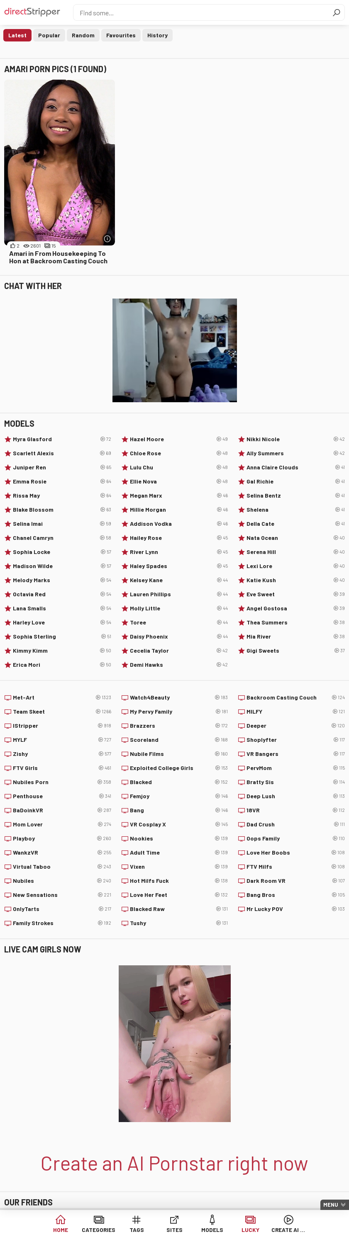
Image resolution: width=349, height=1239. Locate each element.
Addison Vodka (179, 524)
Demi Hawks (179, 665)
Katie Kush (295, 580)
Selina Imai (62, 524)
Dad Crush (295, 824)
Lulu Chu (179, 467)
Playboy (62, 838)
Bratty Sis (295, 782)
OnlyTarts (62, 909)
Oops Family (295, 838)
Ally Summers (295, 453)
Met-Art (62, 697)
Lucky (250, 1230)
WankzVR (62, 853)
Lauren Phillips (179, 594)
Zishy (62, 754)
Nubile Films (179, 754)
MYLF (62, 740)
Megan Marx (179, 495)
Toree (179, 622)
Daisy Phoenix (179, 636)
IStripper (62, 726)
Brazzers (179, 726)
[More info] (108, 238)
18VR (295, 810)
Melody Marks (62, 580)
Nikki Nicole (295, 439)
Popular (49, 35)
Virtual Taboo (62, 867)
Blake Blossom (62, 510)
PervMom (295, 768)
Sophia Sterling (62, 636)
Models (212, 1230)
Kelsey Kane (179, 580)
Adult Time (179, 853)
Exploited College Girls (179, 768)
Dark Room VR (295, 881)
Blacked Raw (179, 909)
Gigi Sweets (295, 651)
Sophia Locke (62, 552)
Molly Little (179, 608)
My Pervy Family (179, 712)
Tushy (179, 923)
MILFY (295, 712)
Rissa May (62, 495)
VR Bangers (295, 754)
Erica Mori (62, 665)
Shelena (295, 510)
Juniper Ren (62, 467)
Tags (136, 1230)
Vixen (179, 867)
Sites (174, 1230)
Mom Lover (62, 824)
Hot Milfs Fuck (179, 881)
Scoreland (179, 740)
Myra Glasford (62, 439)
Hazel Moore (179, 439)
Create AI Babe (288, 1230)
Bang (179, 810)
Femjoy (179, 796)
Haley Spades (179, 566)
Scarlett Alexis (62, 453)
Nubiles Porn (62, 782)
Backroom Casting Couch (295, 697)
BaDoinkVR (62, 810)
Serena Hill (295, 552)
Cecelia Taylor (179, 651)
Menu (330, 1204)
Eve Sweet (295, 594)
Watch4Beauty (179, 697)
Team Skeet (62, 712)
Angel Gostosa (295, 608)
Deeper (295, 726)
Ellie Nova (179, 481)
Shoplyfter (295, 740)
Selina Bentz (295, 495)
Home (60, 1230)
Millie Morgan (179, 510)
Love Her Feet (179, 895)
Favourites (121, 35)
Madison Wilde (62, 566)
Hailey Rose (179, 538)
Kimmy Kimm (62, 651)
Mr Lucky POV (295, 909)
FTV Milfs (295, 867)
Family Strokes (62, 923)
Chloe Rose (179, 453)
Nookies (179, 838)
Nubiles (62, 881)
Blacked (179, 782)
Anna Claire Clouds (295, 467)
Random (83, 35)
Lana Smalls (62, 608)
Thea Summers (295, 622)
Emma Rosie (62, 481)
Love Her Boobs (295, 853)
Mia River (295, 636)
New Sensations (62, 895)
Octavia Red (62, 594)
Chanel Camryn (62, 538)
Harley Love (62, 622)
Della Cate (295, 524)
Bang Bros (295, 895)
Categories (98, 1230)
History (157, 35)
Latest (17, 35)
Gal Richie (295, 481)
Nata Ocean (295, 538)
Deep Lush (295, 796)
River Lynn (179, 552)
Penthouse (62, 796)
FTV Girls (62, 768)
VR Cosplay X (179, 824)
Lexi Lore (295, 566)
